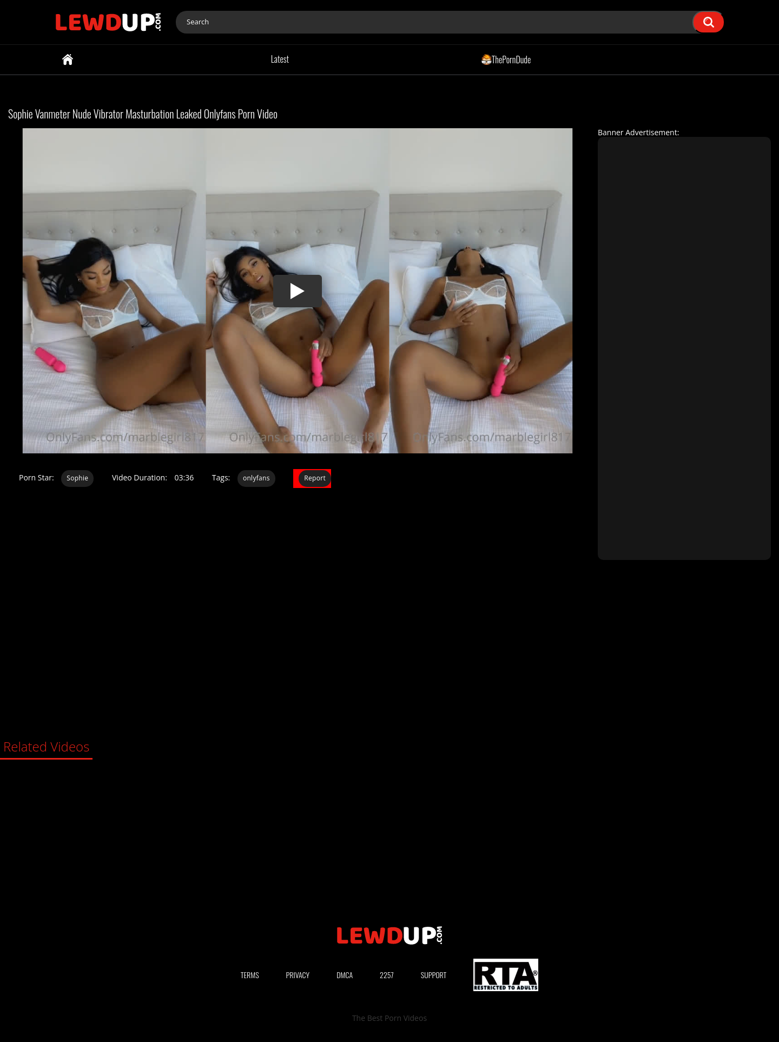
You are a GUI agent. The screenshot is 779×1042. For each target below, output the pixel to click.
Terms (250, 974)
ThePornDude (506, 58)
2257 (387, 974)
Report (315, 478)
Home (67, 59)
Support (434, 974)
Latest (280, 58)
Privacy (298, 974)
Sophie (77, 478)
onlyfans (256, 478)
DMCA (344, 974)
